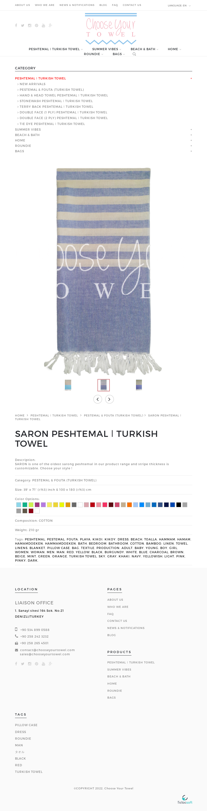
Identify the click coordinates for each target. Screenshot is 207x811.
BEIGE (20, 556)
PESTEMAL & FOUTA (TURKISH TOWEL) (52, 89)
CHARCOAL (159, 552)
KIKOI (98, 539)
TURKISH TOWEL (83, 556)
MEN (51, 552)
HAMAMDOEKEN (29, 543)
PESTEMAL (56, 539)
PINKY (20, 560)
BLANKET (37, 548)
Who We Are (117, 606)
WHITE (131, 552)
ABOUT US (22, 4)
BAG (75, 548)
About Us (115, 599)
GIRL (173, 548)
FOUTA (72, 539)
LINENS (21, 548)
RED (70, 552)
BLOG (103, 4)
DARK (33, 560)
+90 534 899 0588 (35, 629)
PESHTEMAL (35, 539)
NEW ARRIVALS (33, 84)
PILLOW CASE (58, 548)
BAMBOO (153, 543)
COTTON (137, 543)
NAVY (136, 556)
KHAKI (124, 556)
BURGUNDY (114, 552)
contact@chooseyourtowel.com (47, 650)
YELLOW (83, 552)
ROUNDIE (92, 54)
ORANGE (59, 556)
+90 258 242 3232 (34, 636)
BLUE (143, 552)
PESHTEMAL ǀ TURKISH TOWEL (54, 49)
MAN (61, 552)
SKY (102, 556)
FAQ (115, 4)
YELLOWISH (152, 556)
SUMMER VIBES (105, 49)
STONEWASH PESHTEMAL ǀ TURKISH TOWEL (56, 101)
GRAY (112, 556)
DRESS (123, 539)
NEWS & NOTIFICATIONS (77, 4)
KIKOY (110, 539)
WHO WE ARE (45, 4)
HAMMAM (167, 539)
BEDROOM (98, 543)
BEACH (136, 539)
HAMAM (184, 539)
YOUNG (152, 548)
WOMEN (22, 552)
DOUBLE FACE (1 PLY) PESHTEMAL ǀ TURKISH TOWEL (63, 112)
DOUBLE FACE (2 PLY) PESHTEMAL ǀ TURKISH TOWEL (64, 118)
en (179, 5)
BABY (139, 548)
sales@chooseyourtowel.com (45, 654)
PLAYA (85, 539)
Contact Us (117, 620)
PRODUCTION (108, 548)
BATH (82, 543)
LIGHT (169, 556)
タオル (20, 751)
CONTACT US (132, 4)
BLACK (97, 552)
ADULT (127, 548)
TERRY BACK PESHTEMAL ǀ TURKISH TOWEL (56, 106)
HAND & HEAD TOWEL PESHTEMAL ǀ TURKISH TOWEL (64, 95)
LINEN (168, 543)
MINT (31, 556)
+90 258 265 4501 (34, 643)
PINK (180, 556)
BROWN (177, 552)
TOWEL (182, 543)
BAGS (117, 54)
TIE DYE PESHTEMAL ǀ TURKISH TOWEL (52, 123)
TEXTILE (88, 548)
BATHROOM (118, 543)
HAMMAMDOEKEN (60, 543)
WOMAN (38, 552)
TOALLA (150, 539)
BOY (163, 548)
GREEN (44, 556)
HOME (173, 49)
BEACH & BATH (143, 49)
